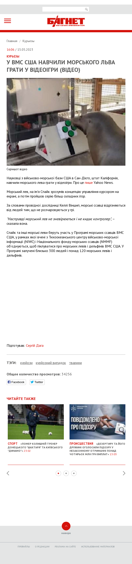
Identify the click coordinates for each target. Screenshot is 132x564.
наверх (66, 533)
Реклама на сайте (65, 546)
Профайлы (24, 546)
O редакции (42, 546)
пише (89, 182)
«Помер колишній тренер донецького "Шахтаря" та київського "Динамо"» (36, 445)
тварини (75, 362)
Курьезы (28, 41)
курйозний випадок (51, 362)
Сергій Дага (35, 345)
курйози (26, 362)
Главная (12, 41)
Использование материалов (97, 546)
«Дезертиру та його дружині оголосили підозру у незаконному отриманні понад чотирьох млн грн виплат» (98, 447)
